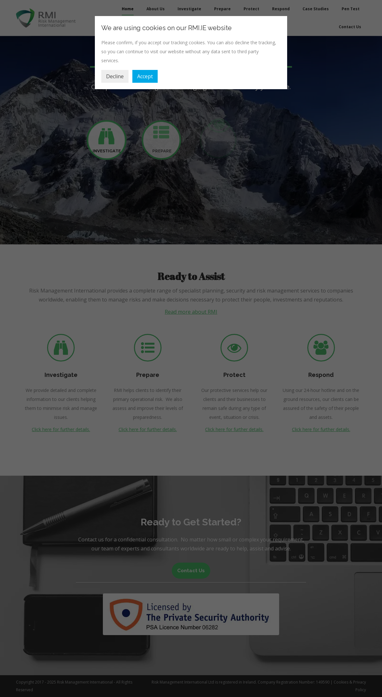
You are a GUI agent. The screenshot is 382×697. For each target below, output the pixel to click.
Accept (145, 76)
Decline (115, 76)
